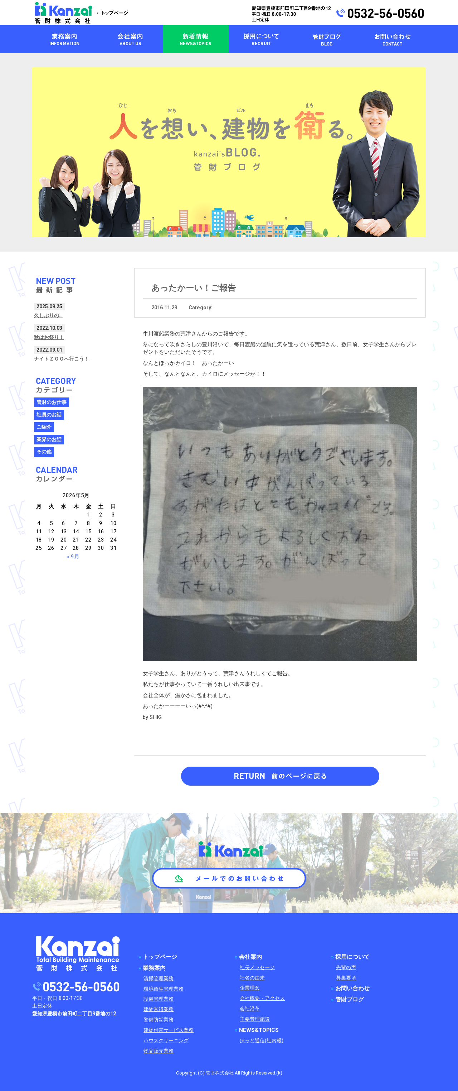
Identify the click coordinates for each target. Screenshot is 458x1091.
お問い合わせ (352, 988)
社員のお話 (49, 415)
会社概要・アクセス (262, 998)
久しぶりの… (48, 315)
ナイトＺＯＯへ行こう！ (61, 359)
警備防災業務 (158, 1020)
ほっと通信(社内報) (261, 1041)
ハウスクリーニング (166, 1041)
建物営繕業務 (158, 1009)
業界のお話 (49, 440)
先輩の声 (346, 967)
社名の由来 (252, 978)
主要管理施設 (255, 1019)
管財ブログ (349, 999)
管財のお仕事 (51, 402)
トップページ (160, 957)
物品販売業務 (158, 1051)
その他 (44, 452)
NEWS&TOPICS (259, 1030)
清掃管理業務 (158, 979)
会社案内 (250, 957)
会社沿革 (250, 1009)
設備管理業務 (158, 999)
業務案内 (154, 968)
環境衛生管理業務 (163, 989)
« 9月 (73, 556)
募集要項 (346, 978)
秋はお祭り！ (49, 337)
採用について (352, 957)
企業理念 (250, 988)
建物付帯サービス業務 (168, 1030)
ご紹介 (44, 427)
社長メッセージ (257, 967)
